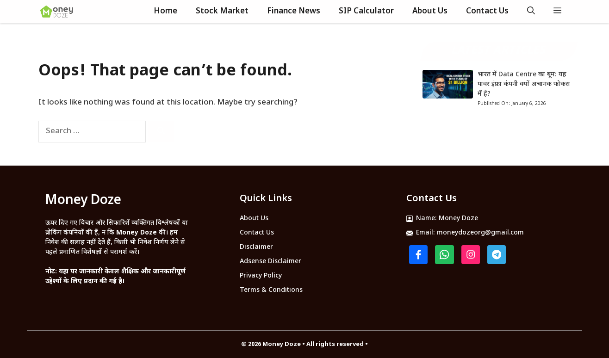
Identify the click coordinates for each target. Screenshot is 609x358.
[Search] (161, 131)
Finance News (293, 11)
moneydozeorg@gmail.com (480, 232)
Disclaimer (256, 247)
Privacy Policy (261, 276)
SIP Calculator (366, 11)
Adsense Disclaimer (270, 261)
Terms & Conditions (271, 290)
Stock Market (222, 11)
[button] (531, 11)
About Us (429, 11)
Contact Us (487, 11)
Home (165, 11)
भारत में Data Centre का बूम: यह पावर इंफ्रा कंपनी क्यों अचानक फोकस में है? (524, 84)
